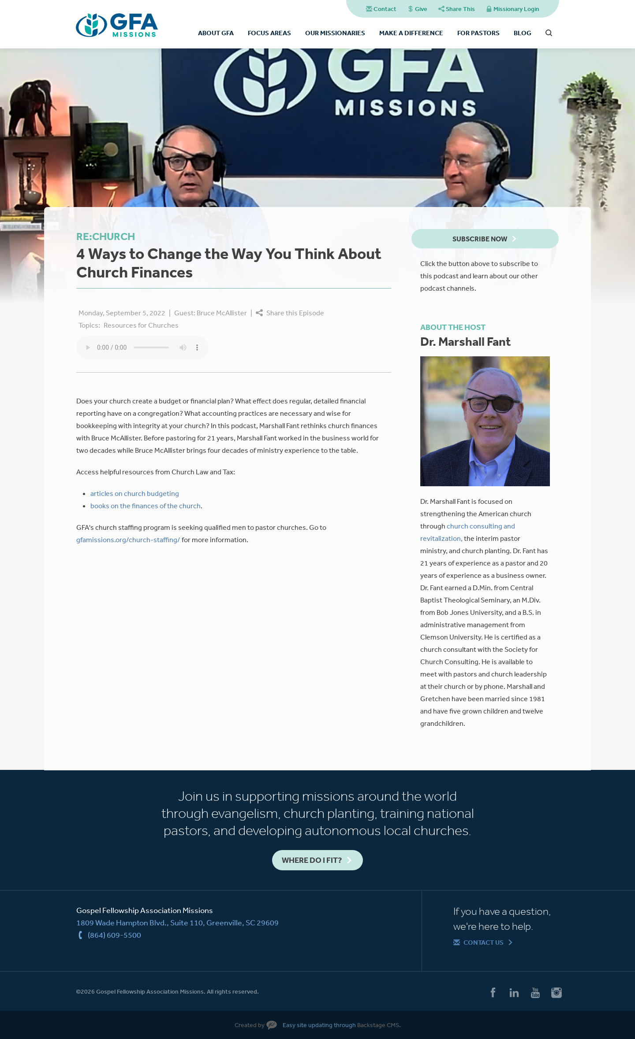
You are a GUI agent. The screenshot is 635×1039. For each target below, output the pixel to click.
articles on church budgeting (134, 493)
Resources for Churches (141, 325)
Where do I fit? (312, 860)
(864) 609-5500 (114, 934)
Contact (385, 9)
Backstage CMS (378, 1025)
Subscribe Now (479, 238)
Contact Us (483, 942)
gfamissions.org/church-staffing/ (128, 539)
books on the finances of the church (145, 505)
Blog (522, 33)
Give (421, 9)
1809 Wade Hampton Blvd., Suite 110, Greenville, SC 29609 (177, 922)
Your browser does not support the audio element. (142, 347)
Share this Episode (295, 312)
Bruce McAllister (222, 312)
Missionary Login (516, 9)
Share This (460, 9)
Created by (250, 1025)
